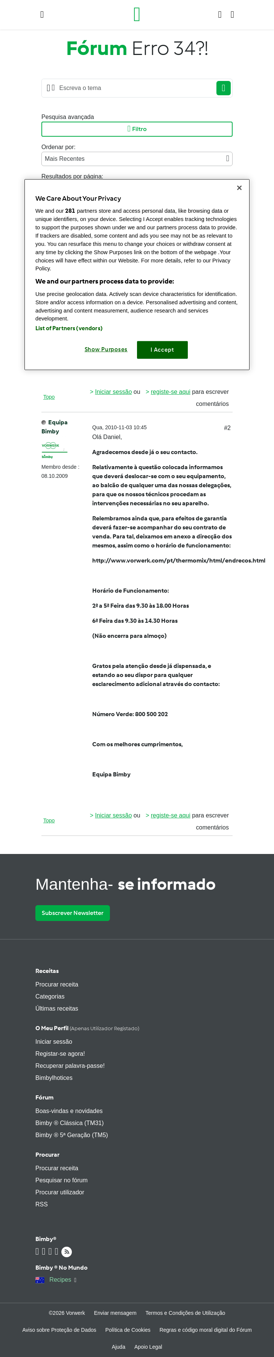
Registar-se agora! (60, 1054)
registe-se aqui (170, 392)
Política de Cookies (128, 1330)
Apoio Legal (148, 1347)
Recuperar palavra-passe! (70, 1066)
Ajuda (118, 1347)
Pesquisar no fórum (61, 1180)
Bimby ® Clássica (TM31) (69, 1123)
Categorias (49, 996)
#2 (227, 428)
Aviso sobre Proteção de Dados (59, 1330)
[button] (42, 14)
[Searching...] (134, 88)
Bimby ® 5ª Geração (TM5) (71, 1135)
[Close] (239, 187)
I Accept (162, 349)
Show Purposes (106, 349)
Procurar (47, 1154)
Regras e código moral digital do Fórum (206, 1330)
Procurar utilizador (59, 1192)
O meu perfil (87, 1028)
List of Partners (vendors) (69, 328)
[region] (137, 274)
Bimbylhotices (54, 1078)
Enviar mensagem (115, 1313)
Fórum (44, 1097)
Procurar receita (56, 984)
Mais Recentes (137, 158)
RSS (41, 1204)
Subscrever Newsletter (73, 912)
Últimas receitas (56, 1008)
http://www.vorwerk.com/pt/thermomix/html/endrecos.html (178, 560)
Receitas (47, 970)
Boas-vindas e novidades (69, 1111)
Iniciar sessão (113, 392)
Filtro (136, 129)
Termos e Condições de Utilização (185, 1313)
